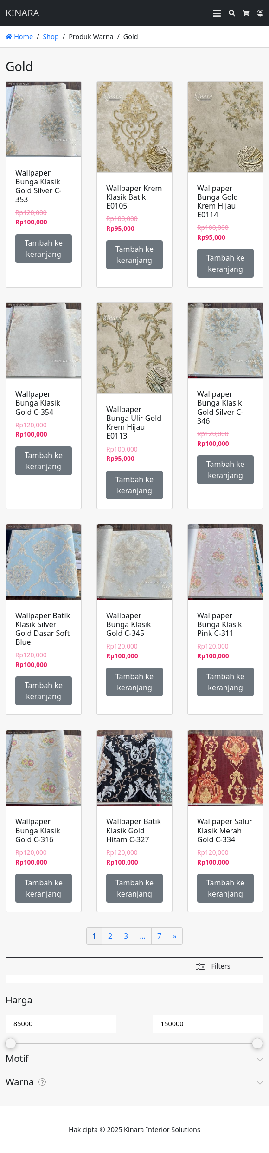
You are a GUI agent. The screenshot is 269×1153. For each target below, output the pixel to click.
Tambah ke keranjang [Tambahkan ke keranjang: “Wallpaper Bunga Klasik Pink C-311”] (225, 682)
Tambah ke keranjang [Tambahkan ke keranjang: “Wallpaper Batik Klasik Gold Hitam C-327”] (134, 888)
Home (19, 36)
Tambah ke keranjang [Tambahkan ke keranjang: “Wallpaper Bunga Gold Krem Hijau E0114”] (225, 263)
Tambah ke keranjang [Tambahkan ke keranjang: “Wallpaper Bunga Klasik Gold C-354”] (44, 461)
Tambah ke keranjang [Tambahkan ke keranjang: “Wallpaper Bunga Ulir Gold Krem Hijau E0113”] (134, 485)
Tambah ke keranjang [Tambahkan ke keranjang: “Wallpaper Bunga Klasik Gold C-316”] (44, 888)
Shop (50, 36)
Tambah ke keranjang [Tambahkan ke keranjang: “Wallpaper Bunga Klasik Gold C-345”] (134, 682)
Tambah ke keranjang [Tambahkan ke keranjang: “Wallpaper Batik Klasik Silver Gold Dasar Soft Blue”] (44, 690)
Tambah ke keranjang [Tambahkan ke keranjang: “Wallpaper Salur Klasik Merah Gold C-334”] (225, 888)
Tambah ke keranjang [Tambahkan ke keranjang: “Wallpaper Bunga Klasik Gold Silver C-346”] (225, 469)
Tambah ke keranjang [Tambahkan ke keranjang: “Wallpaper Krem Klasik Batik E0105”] (134, 254)
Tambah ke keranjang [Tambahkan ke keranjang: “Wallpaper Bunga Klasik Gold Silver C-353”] (44, 248)
